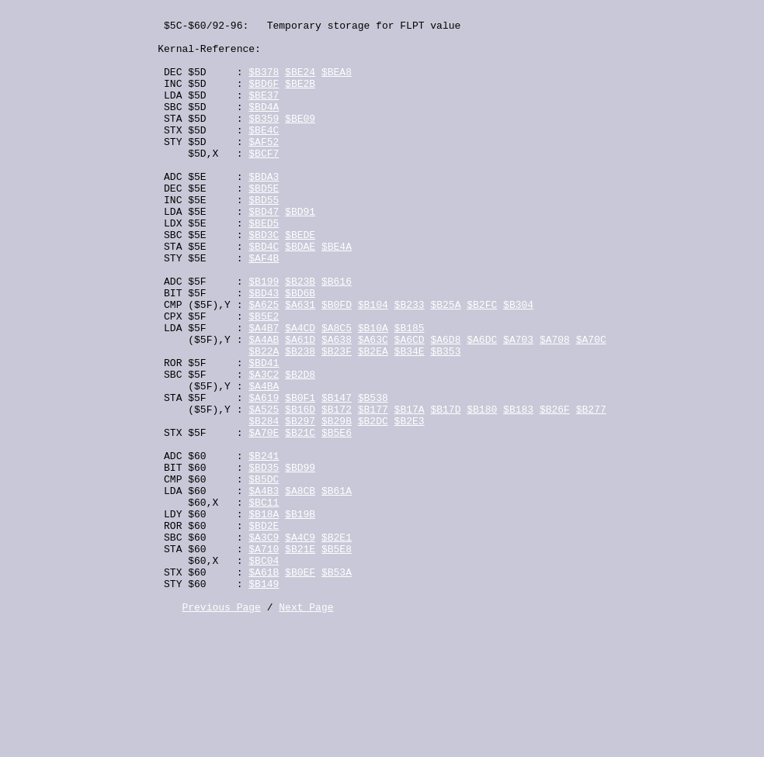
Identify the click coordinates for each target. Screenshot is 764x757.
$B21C (300, 518)
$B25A (445, 365)
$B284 (263, 504)
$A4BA (263, 462)
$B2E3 (409, 504)
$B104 (373, 365)
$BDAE (300, 295)
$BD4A (263, 127)
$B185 (409, 392)
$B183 (518, 490)
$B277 (591, 490)
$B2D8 (300, 448)
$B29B (336, 504)
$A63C (373, 406)
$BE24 (300, 85)
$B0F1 (300, 476)
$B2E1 (336, 644)
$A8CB (300, 588)
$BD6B (300, 351)
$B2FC (482, 365)
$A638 (336, 406)
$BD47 (263, 253)
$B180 (482, 490)
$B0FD (336, 365)
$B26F (555, 490)
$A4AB (263, 406)
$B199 (263, 337)
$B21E (300, 658)
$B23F (336, 420)
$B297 (300, 504)
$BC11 (263, 602)
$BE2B (300, 99)
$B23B (300, 337)
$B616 (336, 337)
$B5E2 (263, 378)
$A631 (300, 365)
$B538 (373, 476)
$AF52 (263, 169)
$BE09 (300, 141)
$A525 (263, 490)
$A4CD (300, 392)
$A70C (591, 406)
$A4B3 (263, 588)
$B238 (300, 420)
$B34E (409, 420)
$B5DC (263, 574)
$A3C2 (263, 448)
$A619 (263, 476)
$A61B (263, 686)
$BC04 (263, 672)
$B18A (263, 616)
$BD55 (263, 239)
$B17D (445, 490)
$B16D (300, 490)
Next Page (306, 728)
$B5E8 (336, 658)
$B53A (336, 686)
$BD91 (300, 253)
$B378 (263, 85)
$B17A (409, 490)
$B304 (518, 365)
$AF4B (263, 309)
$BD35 (263, 560)
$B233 (409, 365)
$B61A (336, 588)
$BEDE (300, 281)
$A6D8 (445, 406)
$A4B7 (263, 392)
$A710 (263, 658)
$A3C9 (263, 644)
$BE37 (263, 113)
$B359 (263, 141)
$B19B (300, 616)
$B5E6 (336, 518)
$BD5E (263, 225)
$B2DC (373, 504)
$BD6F (263, 99)
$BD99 (300, 560)
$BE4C (263, 155)
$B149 (263, 700)
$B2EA (373, 420)
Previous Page (221, 728)
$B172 (336, 490)
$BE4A (336, 295)
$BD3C (263, 281)
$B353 (445, 420)
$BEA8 (336, 85)
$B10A (373, 392)
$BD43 (263, 351)
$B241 (263, 546)
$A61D (300, 406)
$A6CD (409, 406)
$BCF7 (263, 183)
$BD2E (263, 630)
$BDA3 (263, 211)
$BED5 (263, 267)
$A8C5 (336, 392)
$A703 (518, 406)
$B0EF (300, 686)
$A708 (555, 406)
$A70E (263, 518)
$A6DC (482, 406)
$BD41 (263, 434)
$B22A (263, 420)
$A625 (263, 365)
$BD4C (263, 295)
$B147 (336, 476)
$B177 (373, 490)
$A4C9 (300, 644)
